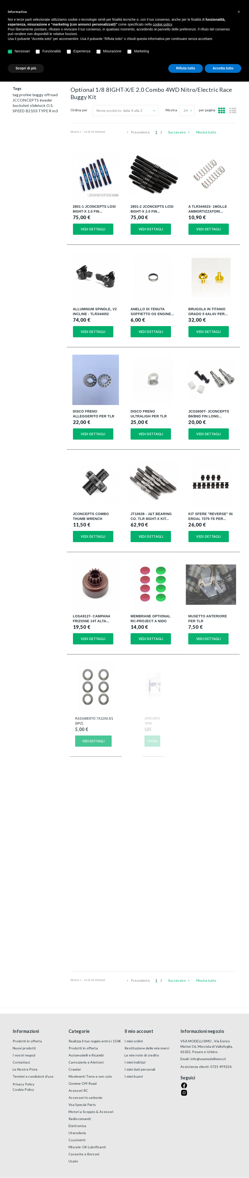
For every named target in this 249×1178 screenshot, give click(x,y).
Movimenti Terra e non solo (90, 1076)
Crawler (75, 1069)
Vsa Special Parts (82, 1105)
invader (46, 100)
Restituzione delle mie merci (146, 1048)
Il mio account (138, 1031)
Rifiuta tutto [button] (185, 68)
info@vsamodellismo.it (208, 1059)
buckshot (21, 105)
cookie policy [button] (162, 24)
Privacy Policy (23, 1084)
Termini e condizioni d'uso (33, 1076)
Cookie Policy (23, 1089)
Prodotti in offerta (27, 1041)
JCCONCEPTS (26, 100)
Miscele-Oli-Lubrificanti (87, 1147)
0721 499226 (220, 1067)
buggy (38, 94)
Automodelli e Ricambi (86, 1055)
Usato (73, 1161)
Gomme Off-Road (83, 1083)
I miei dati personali (139, 1069)
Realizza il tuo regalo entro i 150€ (95, 1041)
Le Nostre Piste (25, 1069)
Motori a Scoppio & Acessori (91, 1112)
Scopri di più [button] (26, 68)
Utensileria (77, 1133)
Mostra (171, 110)
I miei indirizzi (134, 1062)
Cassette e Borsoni (84, 1154)
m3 (55, 110)
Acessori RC (78, 1090)
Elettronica (77, 1126)
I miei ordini (133, 1041)
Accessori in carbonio (86, 1097)
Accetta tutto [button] (223, 68)
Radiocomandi (80, 1119)
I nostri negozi (24, 1055)
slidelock (38, 105)
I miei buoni (133, 1076)
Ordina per (79, 110)
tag (16, 94)
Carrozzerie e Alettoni (86, 1062)
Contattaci (21, 1062)
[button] (239, 12)
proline (25, 94)
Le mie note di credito (141, 1055)
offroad (51, 94)
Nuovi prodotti (24, 1048)
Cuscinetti (77, 1140)
